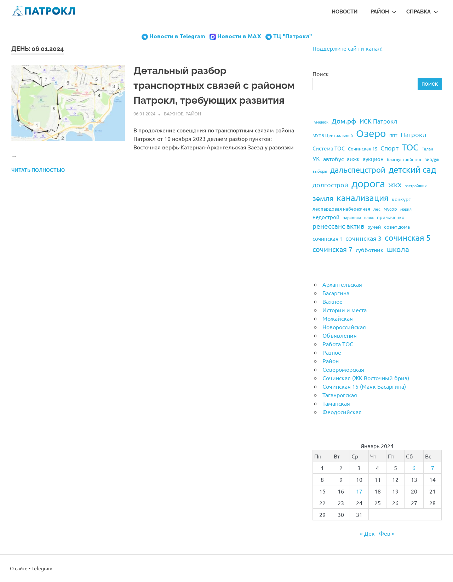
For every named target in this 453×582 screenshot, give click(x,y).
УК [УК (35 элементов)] (316, 158)
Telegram (41, 568)
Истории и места (344, 309)
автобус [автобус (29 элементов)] (333, 158)
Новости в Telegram (177, 36)
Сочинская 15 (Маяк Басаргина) (364, 386)
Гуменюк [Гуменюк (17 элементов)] (320, 122)
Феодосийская (342, 411)
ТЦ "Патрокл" (292, 36)
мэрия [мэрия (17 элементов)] (406, 209)
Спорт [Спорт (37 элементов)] (389, 148)
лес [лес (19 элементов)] (376, 209)
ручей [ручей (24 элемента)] (374, 226)
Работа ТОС (337, 343)
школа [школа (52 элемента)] (398, 248)
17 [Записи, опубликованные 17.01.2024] (359, 491)
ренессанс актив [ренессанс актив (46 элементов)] (338, 226)
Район (383, 11)
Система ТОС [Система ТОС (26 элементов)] (328, 148)
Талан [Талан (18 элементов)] (427, 149)
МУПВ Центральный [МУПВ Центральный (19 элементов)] (332, 135)
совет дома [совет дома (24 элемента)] (397, 226)
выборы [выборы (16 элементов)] (319, 171)
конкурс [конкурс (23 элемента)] (401, 199)
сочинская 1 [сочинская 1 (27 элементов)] (327, 238)
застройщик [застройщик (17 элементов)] (416, 185)
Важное (173, 113)
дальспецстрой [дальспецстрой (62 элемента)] (357, 169)
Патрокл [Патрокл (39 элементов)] (413, 134)
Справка (422, 11)
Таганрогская (339, 394)
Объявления (339, 335)
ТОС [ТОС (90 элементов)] (410, 147)
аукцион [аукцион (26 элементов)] (373, 158)
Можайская (337, 318)
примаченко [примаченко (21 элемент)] (391, 217)
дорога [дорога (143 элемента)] (368, 183)
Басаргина (335, 292)
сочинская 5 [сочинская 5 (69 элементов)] (408, 237)
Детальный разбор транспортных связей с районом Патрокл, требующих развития (213, 85)
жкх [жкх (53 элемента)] (395, 184)
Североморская (343, 369)
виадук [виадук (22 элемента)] (432, 159)
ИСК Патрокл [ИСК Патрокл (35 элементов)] (378, 121)
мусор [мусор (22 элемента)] (390, 209)
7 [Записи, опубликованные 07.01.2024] (432, 467)
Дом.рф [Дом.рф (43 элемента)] (344, 120)
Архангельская (342, 284)
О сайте (19, 568)
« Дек (367, 533)
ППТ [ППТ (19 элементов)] (393, 135)
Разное (331, 352)
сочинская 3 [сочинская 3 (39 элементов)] (363, 238)
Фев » (387, 533)
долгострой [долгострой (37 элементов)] (330, 184)
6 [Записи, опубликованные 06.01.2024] (413, 467)
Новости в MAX (239, 36)
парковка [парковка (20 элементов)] (352, 217)
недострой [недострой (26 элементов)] (325, 216)
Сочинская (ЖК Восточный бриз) (365, 377)
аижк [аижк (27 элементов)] (353, 158)
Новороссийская (344, 326)
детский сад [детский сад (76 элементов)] (412, 169)
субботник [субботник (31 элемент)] (370, 249)
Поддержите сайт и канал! (347, 48)
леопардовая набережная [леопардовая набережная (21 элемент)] (341, 209)
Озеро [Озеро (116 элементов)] (371, 133)
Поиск (320, 73)
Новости (345, 11)
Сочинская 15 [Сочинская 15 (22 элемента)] (362, 149)
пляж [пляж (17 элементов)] (369, 217)
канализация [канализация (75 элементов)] (363, 198)
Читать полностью (38, 170)
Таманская (336, 403)
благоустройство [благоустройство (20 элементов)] (404, 159)
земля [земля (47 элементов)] (322, 198)
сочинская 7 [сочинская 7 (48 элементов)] (332, 249)
